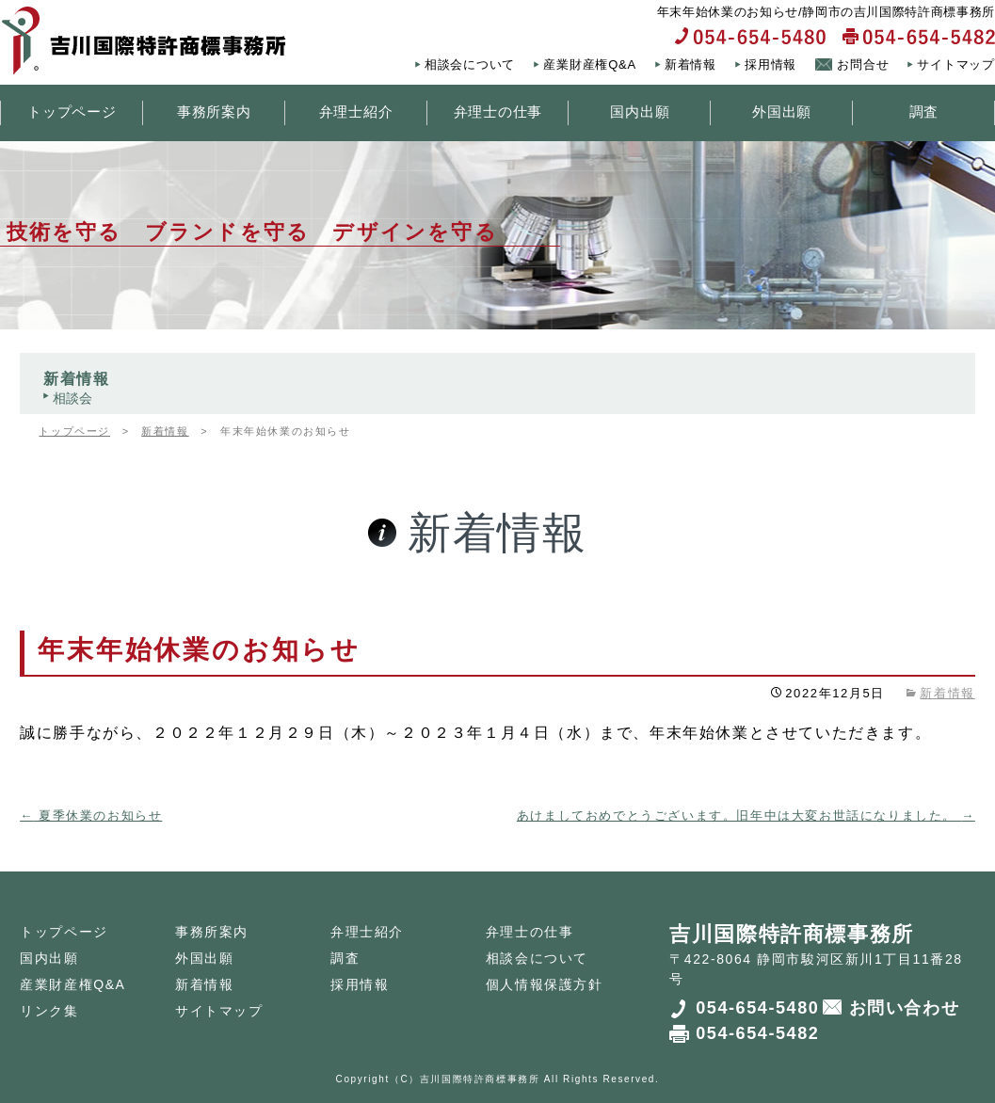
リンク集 (49, 1010)
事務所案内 (214, 112)
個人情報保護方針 (544, 984)
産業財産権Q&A (589, 64)
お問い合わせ (904, 1008)
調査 (924, 112)
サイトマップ (956, 64)
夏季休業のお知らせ (91, 815)
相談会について (470, 64)
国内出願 (639, 112)
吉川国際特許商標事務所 (480, 1079)
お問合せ (863, 64)
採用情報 (770, 64)
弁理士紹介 (356, 112)
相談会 (72, 398)
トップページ (72, 112)
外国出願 (781, 112)
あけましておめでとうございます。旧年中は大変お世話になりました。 (746, 815)
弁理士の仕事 (498, 112)
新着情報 (690, 64)
